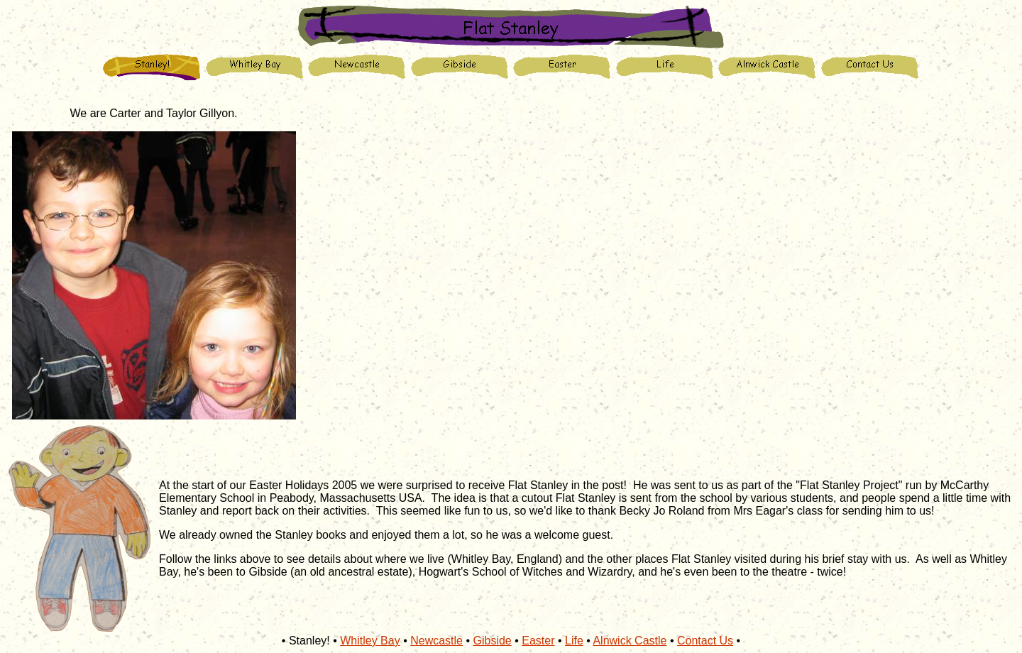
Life (574, 641)
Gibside (492, 641)
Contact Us (705, 641)
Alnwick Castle (629, 641)
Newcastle (436, 641)
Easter (538, 641)
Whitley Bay (370, 641)
